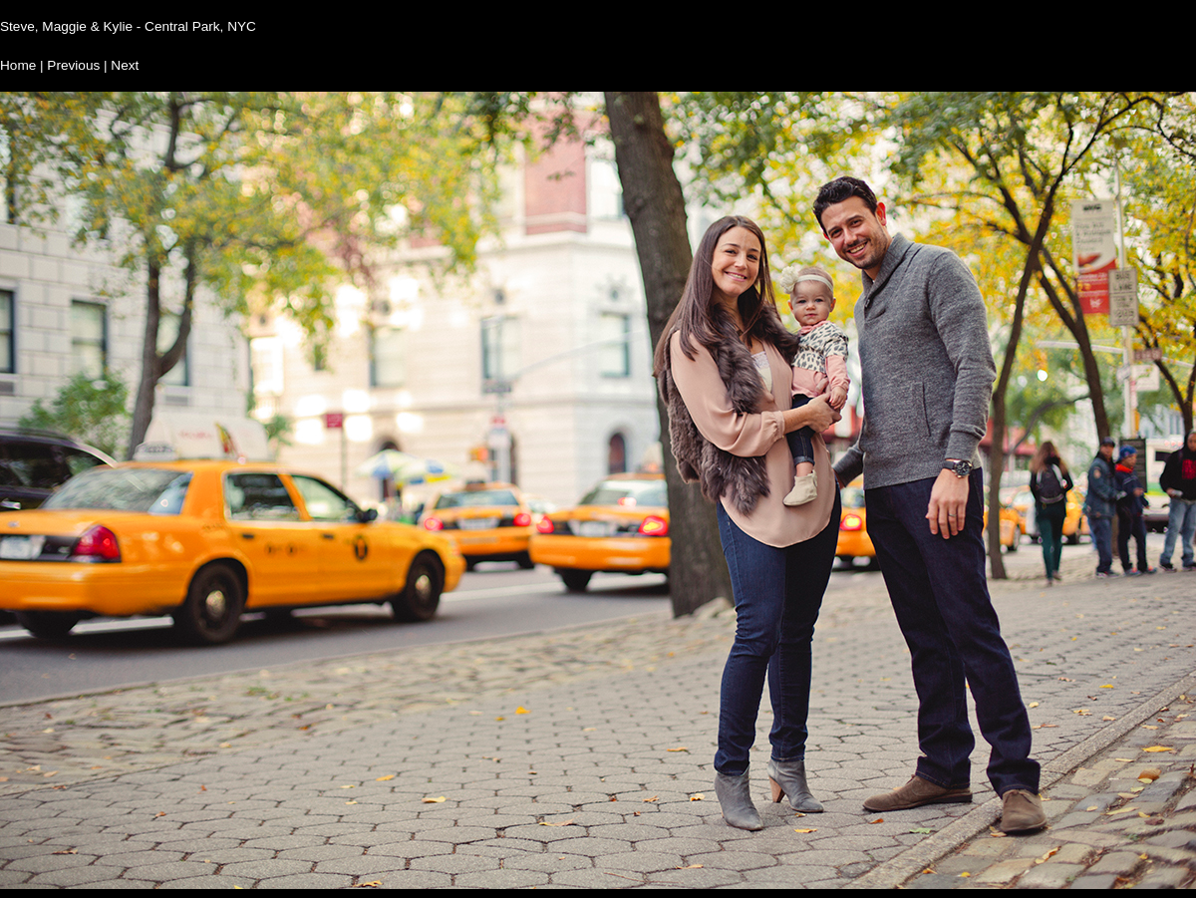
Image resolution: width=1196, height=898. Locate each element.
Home (18, 65)
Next (125, 65)
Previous (73, 65)
